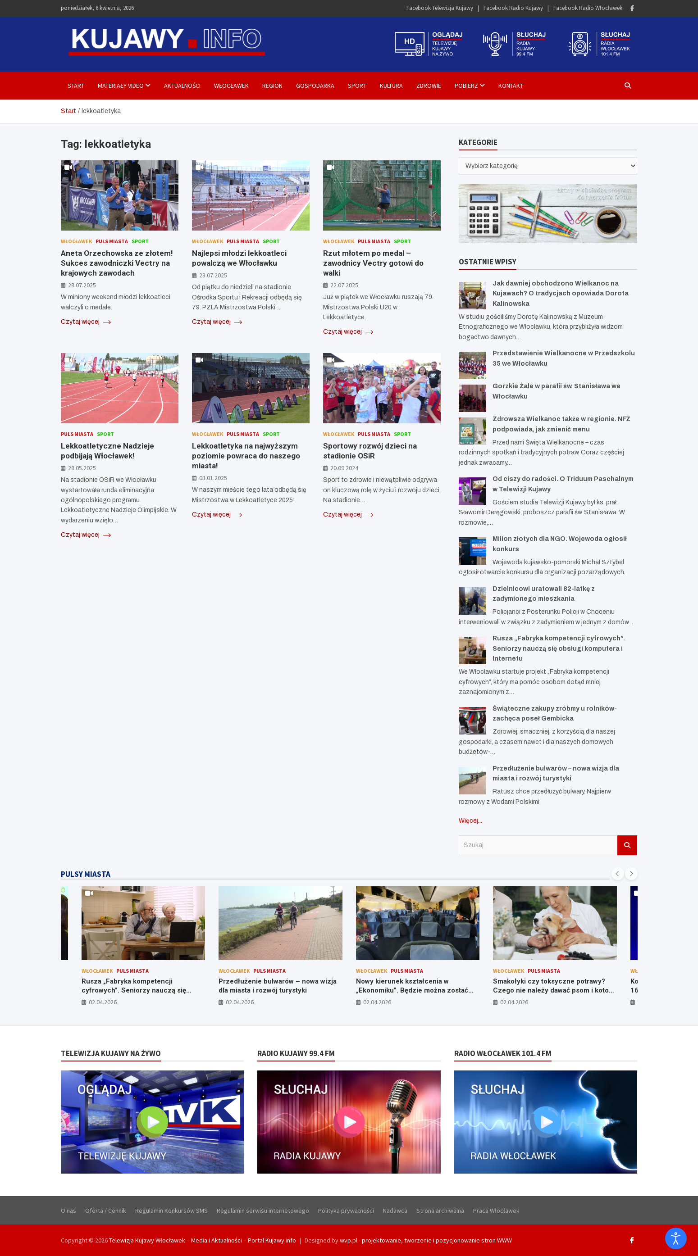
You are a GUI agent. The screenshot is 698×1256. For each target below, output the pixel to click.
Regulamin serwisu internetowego (263, 1210)
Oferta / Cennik (105, 1210)
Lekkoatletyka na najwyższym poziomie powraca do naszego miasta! (246, 455)
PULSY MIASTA (85, 874)
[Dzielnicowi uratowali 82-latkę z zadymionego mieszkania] (472, 601)
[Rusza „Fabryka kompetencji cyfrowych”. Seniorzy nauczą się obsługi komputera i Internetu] (472, 650)
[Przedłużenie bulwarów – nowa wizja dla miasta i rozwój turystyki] (472, 780)
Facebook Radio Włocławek (587, 8)
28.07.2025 (82, 285)
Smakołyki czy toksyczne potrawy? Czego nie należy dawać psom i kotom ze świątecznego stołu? (554, 990)
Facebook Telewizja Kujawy (439, 8)
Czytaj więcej (86, 322)
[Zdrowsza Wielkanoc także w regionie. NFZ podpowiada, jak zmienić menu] (472, 431)
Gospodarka (315, 86)
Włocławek (231, 86)
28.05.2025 (82, 468)
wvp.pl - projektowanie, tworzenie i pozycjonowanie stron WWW (426, 1240)
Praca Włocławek (496, 1210)
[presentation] (617, 873)
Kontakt (510, 86)
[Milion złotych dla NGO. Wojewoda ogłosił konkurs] (472, 551)
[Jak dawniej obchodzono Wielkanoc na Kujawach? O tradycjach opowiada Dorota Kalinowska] (472, 295)
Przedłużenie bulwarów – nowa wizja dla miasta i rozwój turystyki (278, 985)
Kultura (391, 86)
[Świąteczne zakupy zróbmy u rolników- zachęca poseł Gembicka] (472, 721)
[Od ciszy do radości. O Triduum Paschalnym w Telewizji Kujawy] (472, 491)
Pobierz (466, 86)
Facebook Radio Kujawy (513, 8)
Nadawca (395, 1210)
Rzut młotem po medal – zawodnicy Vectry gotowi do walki (373, 263)
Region (272, 86)
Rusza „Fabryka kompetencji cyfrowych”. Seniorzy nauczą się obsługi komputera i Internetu (559, 648)
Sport (357, 86)
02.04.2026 (103, 1002)
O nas (68, 1210)
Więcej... (470, 820)
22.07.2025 (344, 285)
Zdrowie (428, 86)
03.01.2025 (213, 478)
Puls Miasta (112, 241)
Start (76, 86)
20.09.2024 (344, 468)
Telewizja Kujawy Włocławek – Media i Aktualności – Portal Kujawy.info (202, 1240)
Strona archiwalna (440, 1210)
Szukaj (627, 845)
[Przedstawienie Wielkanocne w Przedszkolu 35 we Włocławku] (472, 365)
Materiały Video (121, 86)
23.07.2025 (213, 275)
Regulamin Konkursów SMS (171, 1210)
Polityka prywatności (346, 1210)
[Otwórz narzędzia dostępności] (676, 1238)
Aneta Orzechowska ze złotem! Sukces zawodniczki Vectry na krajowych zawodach (117, 263)
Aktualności (182, 86)
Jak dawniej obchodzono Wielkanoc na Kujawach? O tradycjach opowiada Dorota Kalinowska (561, 293)
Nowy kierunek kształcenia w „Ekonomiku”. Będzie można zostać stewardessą (412, 990)
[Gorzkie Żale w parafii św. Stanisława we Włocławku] (472, 398)
